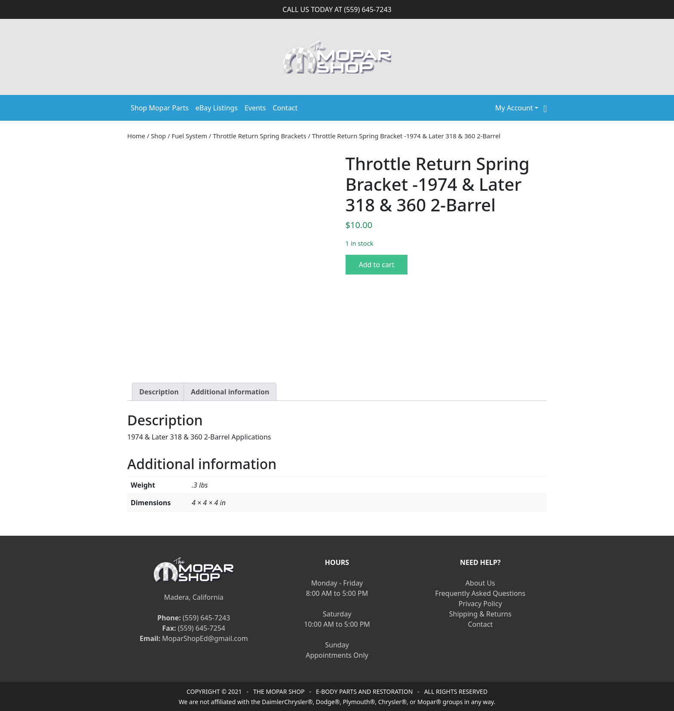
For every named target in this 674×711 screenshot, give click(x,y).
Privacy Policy (480, 603)
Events (255, 108)
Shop (158, 135)
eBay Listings (217, 108)
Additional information (230, 392)
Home (136, 135)
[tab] (159, 392)
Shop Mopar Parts (160, 108)
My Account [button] (514, 108)
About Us (480, 583)
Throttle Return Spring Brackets (259, 135)
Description (159, 392)
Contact (285, 108)
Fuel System (189, 135)
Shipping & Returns (480, 614)
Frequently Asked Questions (480, 593)
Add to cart (377, 264)
